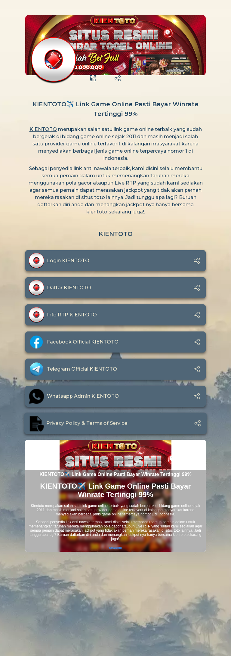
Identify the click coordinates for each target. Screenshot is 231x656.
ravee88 (115, 548)
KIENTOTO (43, 129)
